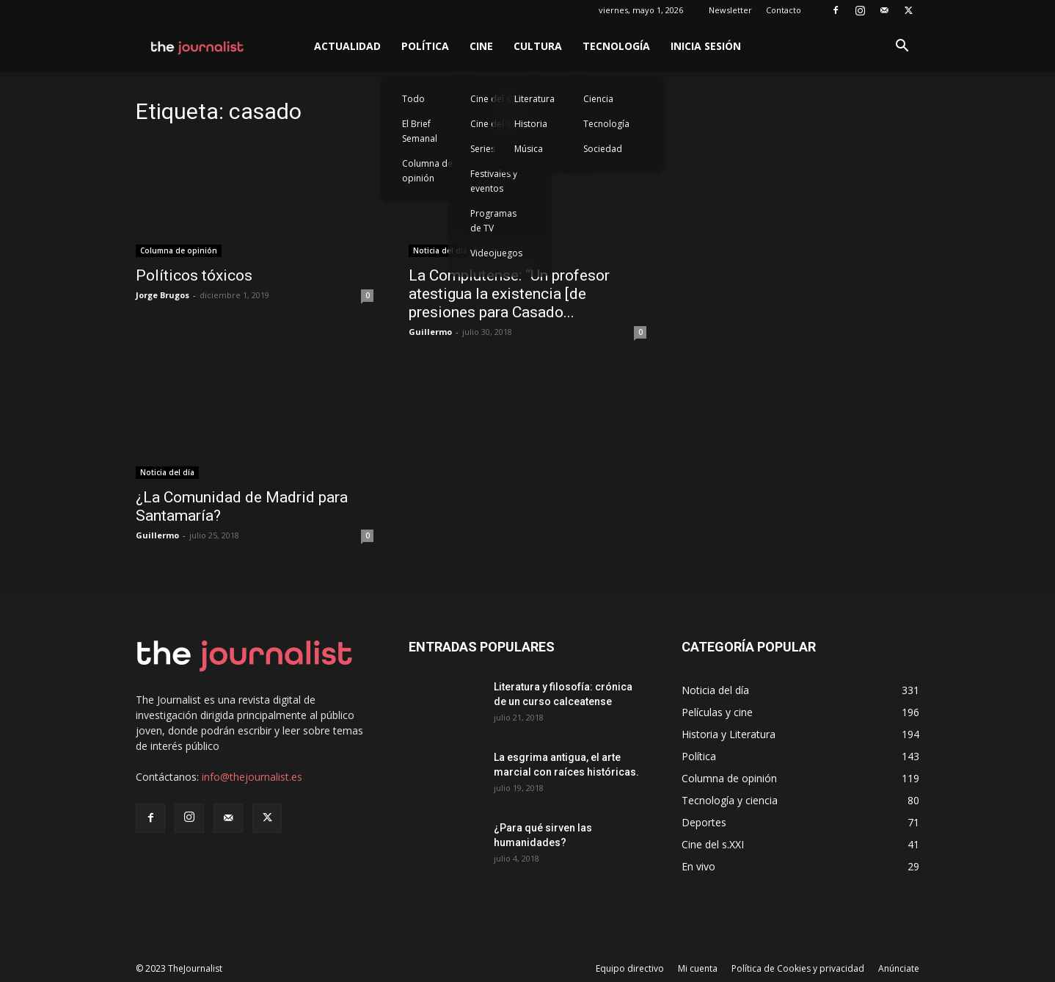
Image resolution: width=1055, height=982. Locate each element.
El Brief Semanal (419, 131)
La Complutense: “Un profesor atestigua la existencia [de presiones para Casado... (509, 294)
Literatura (534, 99)
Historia (530, 124)
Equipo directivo (630, 968)
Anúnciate (898, 968)
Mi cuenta (698, 968)
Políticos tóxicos (194, 275)
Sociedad (602, 148)
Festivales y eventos (493, 181)
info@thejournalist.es (252, 777)
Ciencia (598, 99)
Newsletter (730, 9)
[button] (901, 47)
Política (425, 46)
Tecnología (616, 46)
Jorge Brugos (162, 294)
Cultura (538, 46)
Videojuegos (496, 253)
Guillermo (430, 331)
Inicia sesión (706, 46)
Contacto (783, 9)
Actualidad (347, 46)
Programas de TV (493, 220)
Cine (481, 46)
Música (528, 148)
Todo (413, 99)
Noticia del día (440, 250)
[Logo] (197, 46)
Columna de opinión (427, 170)
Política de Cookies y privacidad (797, 968)
